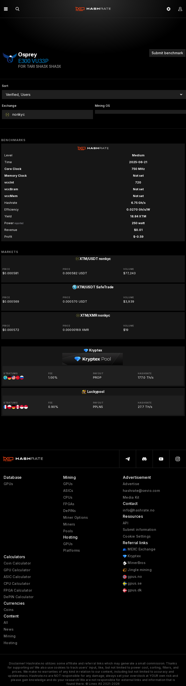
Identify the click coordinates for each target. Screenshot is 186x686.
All (6, 623)
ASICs (68, 491)
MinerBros (134, 563)
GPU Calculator (17, 570)
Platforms (71, 550)
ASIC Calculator (17, 577)
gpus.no (132, 577)
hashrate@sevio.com (141, 491)
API (125, 523)
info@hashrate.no (139, 510)
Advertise (131, 484)
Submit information (139, 530)
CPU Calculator (17, 584)
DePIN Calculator (18, 597)
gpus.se (132, 583)
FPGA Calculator (18, 590)
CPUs (67, 497)
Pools (68, 531)
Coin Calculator (17, 563)
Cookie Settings (137, 536)
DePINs (69, 511)
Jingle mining (137, 570)
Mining (10, 636)
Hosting (10, 643)
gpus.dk (132, 590)
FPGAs (68, 504)
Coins (9, 610)
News (9, 629)
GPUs (8, 484)
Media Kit (131, 497)
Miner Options (75, 517)
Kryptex (132, 556)
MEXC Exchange (139, 549)
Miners (69, 524)
